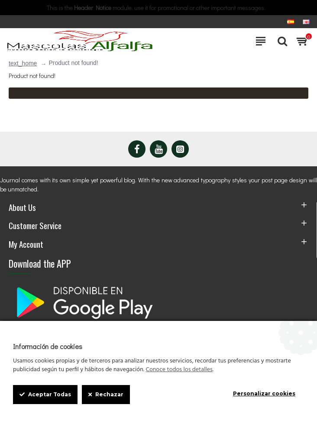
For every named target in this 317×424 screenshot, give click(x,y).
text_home (23, 63)
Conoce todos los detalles (179, 370)
